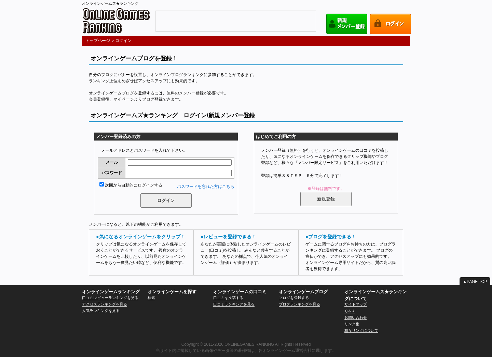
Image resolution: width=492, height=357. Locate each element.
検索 (151, 298)
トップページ (97, 40)
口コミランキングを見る (234, 304)
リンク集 (351, 324)
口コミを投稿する (228, 298)
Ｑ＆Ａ (349, 311)
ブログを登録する (294, 298)
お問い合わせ (355, 317)
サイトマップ (355, 304)
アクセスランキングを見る (104, 304)
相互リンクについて (361, 330)
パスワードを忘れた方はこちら (205, 186)
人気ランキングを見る (101, 311)
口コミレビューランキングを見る (110, 298)
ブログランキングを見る (299, 304)
